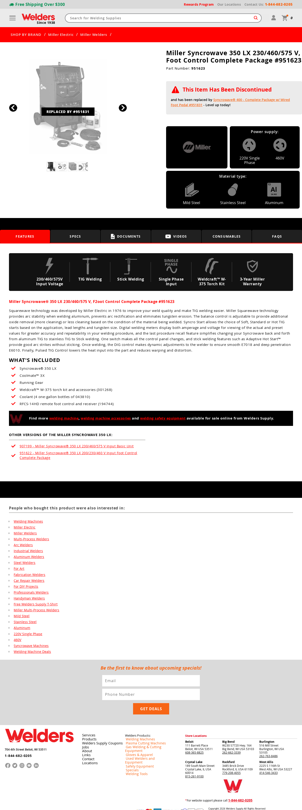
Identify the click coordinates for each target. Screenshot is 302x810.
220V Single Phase (26, 638)
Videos (176, 236)
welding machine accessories (105, 418)
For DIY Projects (25, 589)
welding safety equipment (167, 418)
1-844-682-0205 (16, 744)
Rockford (228, 753)
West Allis (266, 753)
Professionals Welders (29, 595)
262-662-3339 (231, 743)
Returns (212, 802)
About (85, 741)
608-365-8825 (194, 743)
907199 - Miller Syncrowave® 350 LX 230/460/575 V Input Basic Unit (70, 446)
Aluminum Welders (27, 558)
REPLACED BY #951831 (67, 115)
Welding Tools (134, 756)
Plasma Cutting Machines (141, 733)
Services (87, 726)
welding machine (59, 418)
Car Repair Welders (27, 583)
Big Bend (228, 732)
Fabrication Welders (28, 577)
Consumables (227, 236)
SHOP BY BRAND (26, 34)
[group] (67, 106)
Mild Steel (20, 619)
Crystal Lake (193, 753)
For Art (18, 570)
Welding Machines (26, 521)
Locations (88, 752)
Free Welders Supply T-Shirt (33, 607)
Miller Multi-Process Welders (33, 613)
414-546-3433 (268, 763)
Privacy (223, 802)
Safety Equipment (136, 749)
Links (85, 745)
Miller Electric (60, 34)
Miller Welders (93, 34)
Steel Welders (23, 564)
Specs (75, 236)
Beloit (189, 732)
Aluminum (21, 632)
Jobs (84, 737)
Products (87, 729)
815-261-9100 (194, 767)
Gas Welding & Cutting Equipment (147, 737)
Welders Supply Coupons (99, 733)
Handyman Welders (28, 601)
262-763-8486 (268, 746)
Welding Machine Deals (30, 656)
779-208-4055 (231, 763)
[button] (123, 108)
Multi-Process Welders (29, 540)
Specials (130, 752)
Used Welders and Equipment (144, 745)
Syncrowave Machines (29, 650)
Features (25, 236)
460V (17, 644)
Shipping (233, 802)
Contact (86, 748)
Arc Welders (22, 546)
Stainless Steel (24, 626)
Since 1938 (46, 22)
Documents (126, 236)
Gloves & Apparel (136, 741)
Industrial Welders (26, 552)
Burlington (266, 732)
